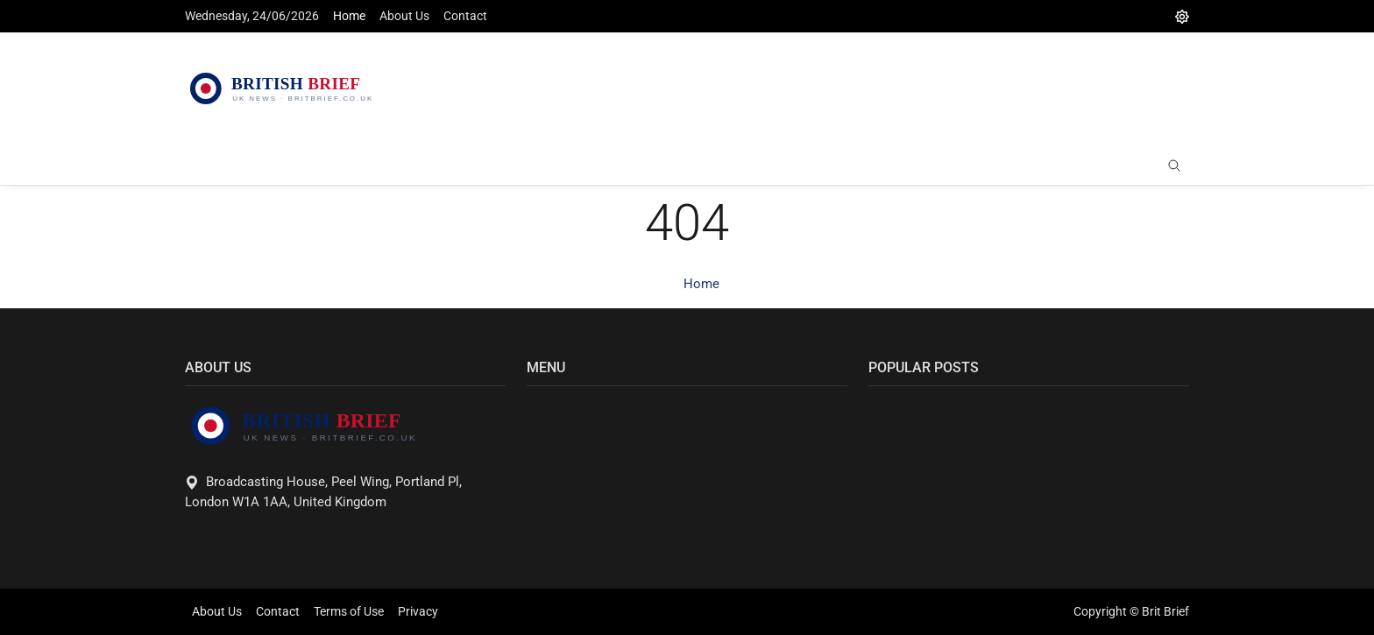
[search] (1174, 166)
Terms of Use (349, 611)
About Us (404, 16)
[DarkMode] (1182, 16)
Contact (465, 16)
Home (349, 16)
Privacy (418, 611)
